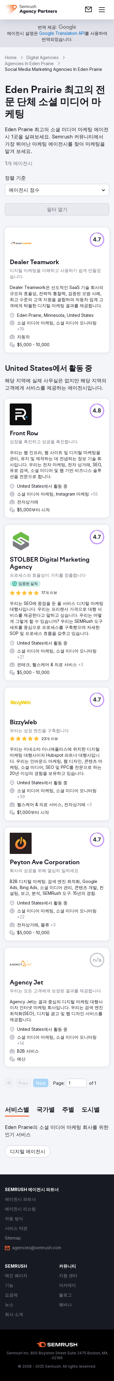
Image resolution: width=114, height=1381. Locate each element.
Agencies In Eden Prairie (29, 63)
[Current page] (76, 1083)
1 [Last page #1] (95, 1083)
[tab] (17, 1110)
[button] (57, 190)
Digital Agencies (42, 57)
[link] (88, 10)
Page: (59, 1083)
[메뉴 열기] (102, 10)
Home (11, 57)
